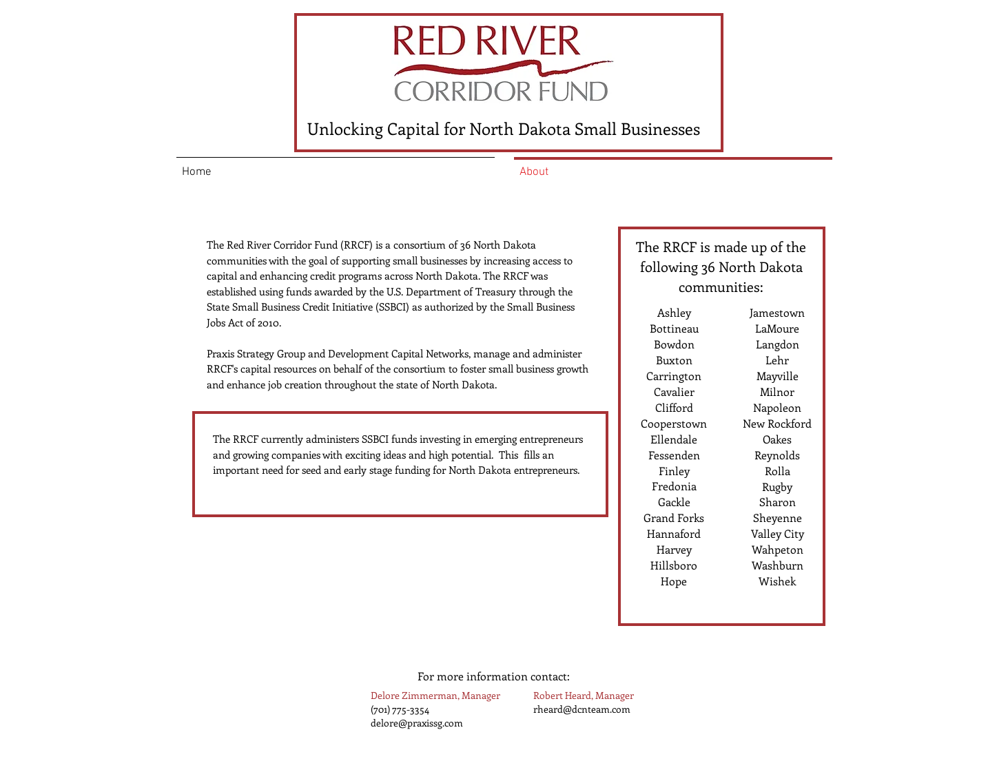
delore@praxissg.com (417, 722)
